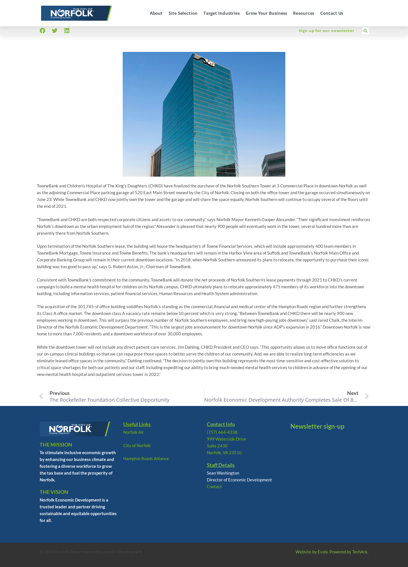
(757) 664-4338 (222, 432)
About (156, 13)
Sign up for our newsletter (326, 30)
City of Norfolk (137, 445)
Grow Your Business (266, 13)
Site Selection (183, 13)
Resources (303, 13)
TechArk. (360, 551)
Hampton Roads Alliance (146, 458)
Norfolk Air (133, 432)
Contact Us (331, 13)
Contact (214, 486)
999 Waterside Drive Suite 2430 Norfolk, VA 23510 (226, 445)
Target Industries (221, 13)
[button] (365, 30)
